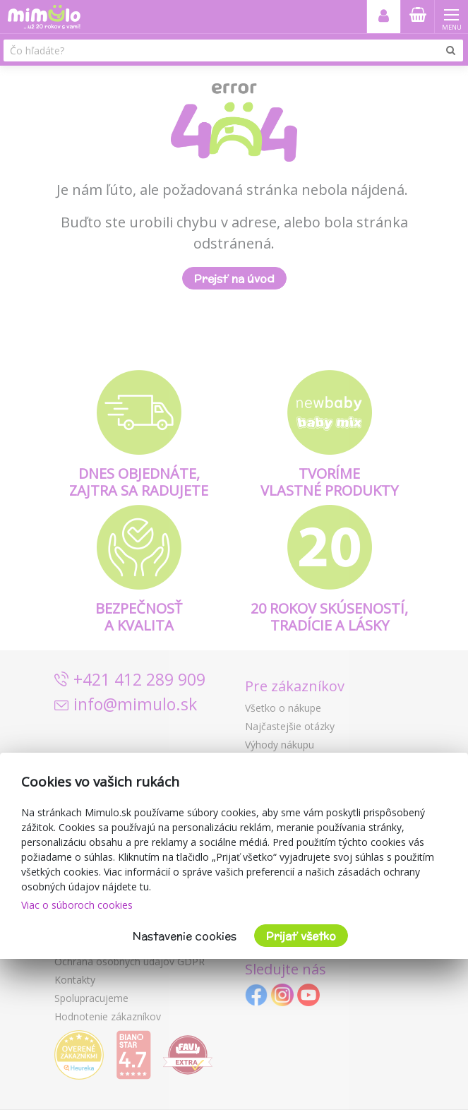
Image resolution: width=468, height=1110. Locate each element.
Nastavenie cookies (184, 936)
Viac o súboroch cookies (77, 905)
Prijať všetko (301, 936)
